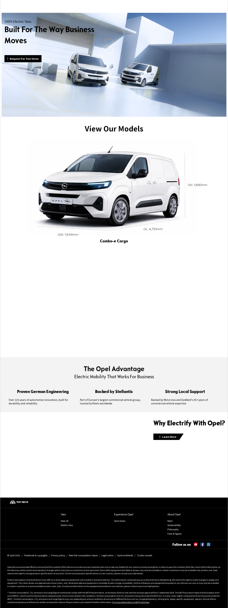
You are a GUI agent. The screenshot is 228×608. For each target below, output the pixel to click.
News (170, 520)
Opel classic (119, 520)
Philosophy (173, 529)
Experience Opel (123, 514)
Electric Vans (67, 525)
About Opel (173, 514)
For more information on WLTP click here (130, 602)
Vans (63, 514)
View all (64, 520)
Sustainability (174, 525)
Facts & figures (174, 533)
